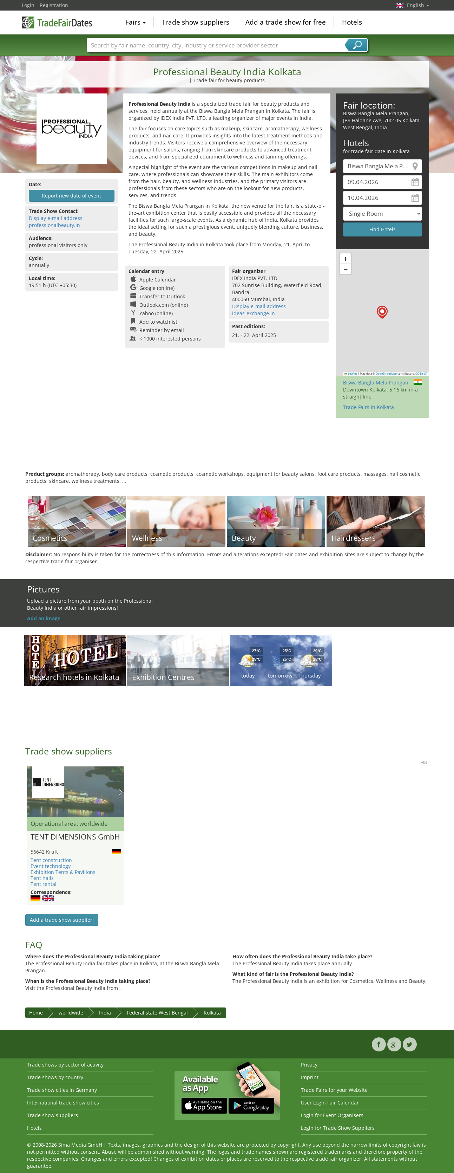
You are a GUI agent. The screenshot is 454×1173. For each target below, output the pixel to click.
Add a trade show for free (285, 22)
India (105, 1012)
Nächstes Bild (120, 792)
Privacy (309, 1064)
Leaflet (350, 373)
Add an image (43, 618)
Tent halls (42, 878)
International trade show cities (63, 1102)
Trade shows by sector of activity (65, 1064)
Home (36, 1012)
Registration (54, 5)
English (418, 5)
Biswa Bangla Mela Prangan (375, 382)
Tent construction (51, 860)
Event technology (51, 866)
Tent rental (44, 884)
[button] (382, 312)
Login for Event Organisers (332, 1115)
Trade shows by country (55, 1077)
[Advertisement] (227, 448)
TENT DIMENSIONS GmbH (75, 837)
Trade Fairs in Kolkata (368, 407)
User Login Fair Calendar (330, 1102)
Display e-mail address (56, 218)
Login (28, 5)
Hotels (352, 22)
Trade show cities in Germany (62, 1090)
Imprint (309, 1077)
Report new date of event (71, 195)
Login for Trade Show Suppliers (338, 1128)
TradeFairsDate (57, 22)
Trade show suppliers (195, 22)
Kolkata (212, 1012)
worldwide (71, 1012)
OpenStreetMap (386, 373)
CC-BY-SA (421, 373)
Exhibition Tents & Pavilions (63, 872)
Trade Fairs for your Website (334, 1090)
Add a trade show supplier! (62, 919)
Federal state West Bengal (157, 1012)
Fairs (135, 22)
